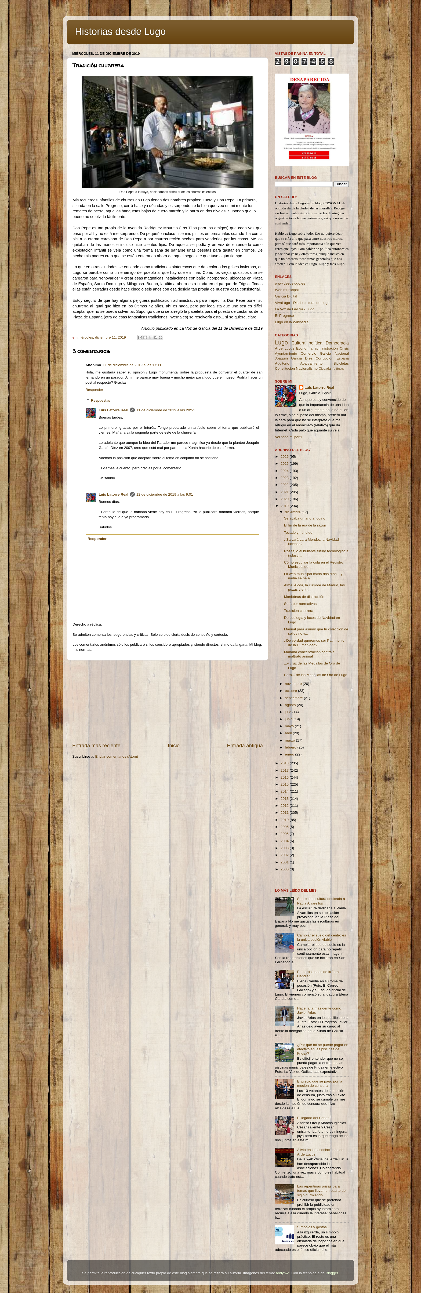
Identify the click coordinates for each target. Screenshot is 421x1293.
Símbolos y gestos (311, 1227)
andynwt (282, 1273)
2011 (285, 813)
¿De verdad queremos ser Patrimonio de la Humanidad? (314, 642)
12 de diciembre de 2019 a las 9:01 (164, 494)
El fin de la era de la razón (305, 525)
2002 (285, 855)
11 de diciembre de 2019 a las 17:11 (132, 365)
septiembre (294, 698)
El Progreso (284, 316)
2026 (285, 457)
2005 (285, 834)
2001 (285, 862)
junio (289, 719)
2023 (285, 478)
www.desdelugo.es (290, 283)
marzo (290, 740)
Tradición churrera (298, 611)
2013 (285, 799)
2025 (285, 464)
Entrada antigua (245, 745)
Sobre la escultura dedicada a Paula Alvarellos (321, 901)
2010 (285, 820)
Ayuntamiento (286, 353)
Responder (94, 390)
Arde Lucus (284, 348)
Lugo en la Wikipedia (292, 322)
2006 (285, 827)
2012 (285, 806)
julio (288, 712)
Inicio (174, 745)
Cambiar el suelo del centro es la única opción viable (321, 937)
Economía (304, 348)
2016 (285, 777)
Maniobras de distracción (304, 597)
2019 (285, 506)
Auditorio (282, 363)
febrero (291, 747)
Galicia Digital (286, 296)
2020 (285, 499)
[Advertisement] (167, 701)
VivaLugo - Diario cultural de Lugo (302, 303)
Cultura (298, 342)
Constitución (285, 368)
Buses (340, 368)
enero (290, 754)
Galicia (325, 353)
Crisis (344, 348)
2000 (285, 869)
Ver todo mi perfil (288, 437)
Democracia (337, 342)
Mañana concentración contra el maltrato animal (310, 654)
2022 (285, 485)
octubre (291, 691)
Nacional (342, 353)
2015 (285, 784)
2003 (285, 848)
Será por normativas (300, 604)
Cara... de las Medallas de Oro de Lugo (315, 675)
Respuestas (100, 400)
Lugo (281, 342)
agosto (291, 705)
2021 (285, 492)
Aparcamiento (311, 363)
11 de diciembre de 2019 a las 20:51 (165, 410)
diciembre (293, 512)
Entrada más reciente (96, 745)
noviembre (294, 684)
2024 (285, 471)
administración (326, 348)
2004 (285, 841)
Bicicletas (341, 363)
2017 (285, 770)
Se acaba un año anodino (304, 518)
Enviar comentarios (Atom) (116, 756)
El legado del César (313, 1118)
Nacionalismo (307, 368)
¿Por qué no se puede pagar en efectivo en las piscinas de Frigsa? (322, 1049)
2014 (285, 791)
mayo (290, 726)
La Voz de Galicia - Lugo (294, 309)
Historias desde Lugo (120, 31)
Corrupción (324, 358)
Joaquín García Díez (294, 358)
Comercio (308, 353)
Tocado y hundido (298, 533)
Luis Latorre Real (113, 410)
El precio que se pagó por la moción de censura (319, 1083)
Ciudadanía (327, 369)
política (315, 342)
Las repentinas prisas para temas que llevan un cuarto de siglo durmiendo (321, 1190)
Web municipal (287, 290)
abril (289, 733)
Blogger (332, 1273)
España (342, 358)
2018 (285, 763)
